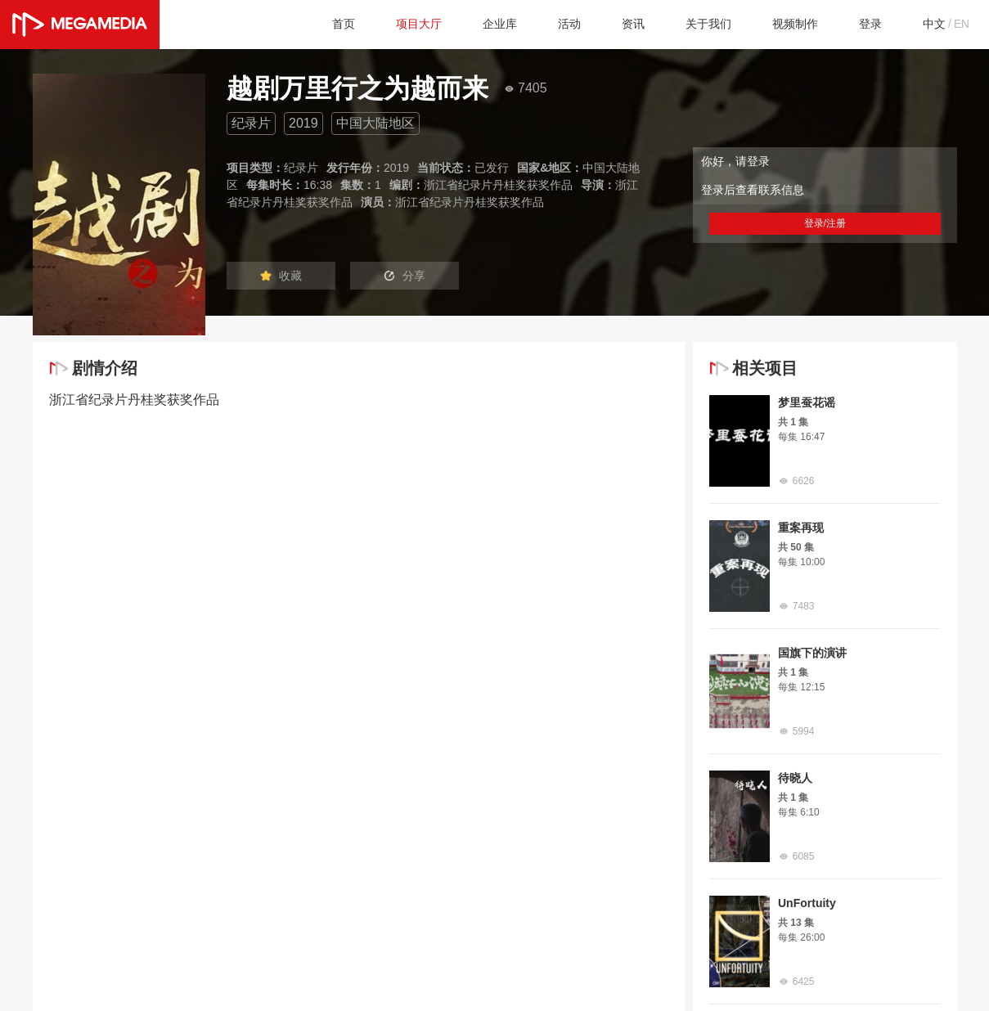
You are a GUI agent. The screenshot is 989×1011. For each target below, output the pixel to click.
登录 (862, 24)
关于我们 (689, 24)
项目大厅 (381, 24)
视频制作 (782, 24)
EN (960, 24)
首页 (301, 24)
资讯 (609, 24)
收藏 (288, 277)
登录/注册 (824, 223)
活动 (541, 24)
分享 (427, 277)
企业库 (468, 24)
